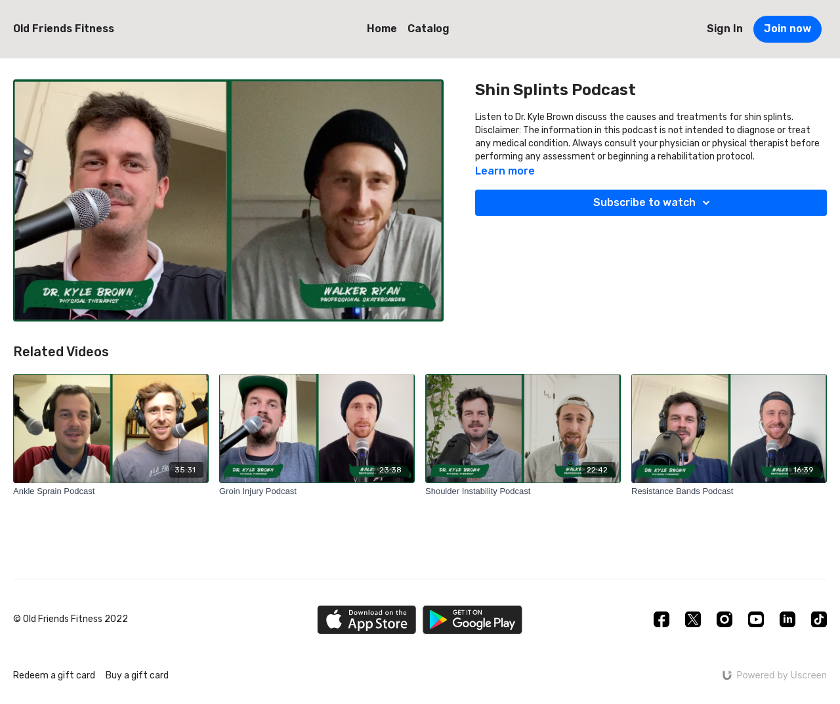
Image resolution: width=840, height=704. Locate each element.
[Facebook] (661, 619)
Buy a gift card (137, 675)
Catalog (429, 28)
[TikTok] (819, 619)
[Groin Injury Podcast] (317, 491)
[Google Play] (472, 619)
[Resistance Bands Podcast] (729, 491)
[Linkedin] (787, 619)
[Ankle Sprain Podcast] (111, 491)
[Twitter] (693, 619)
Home (382, 28)
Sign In (725, 28)
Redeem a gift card (54, 675)
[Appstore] (366, 619)
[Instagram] (724, 619)
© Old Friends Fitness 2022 (70, 619)
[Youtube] (756, 619)
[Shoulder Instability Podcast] (523, 491)
